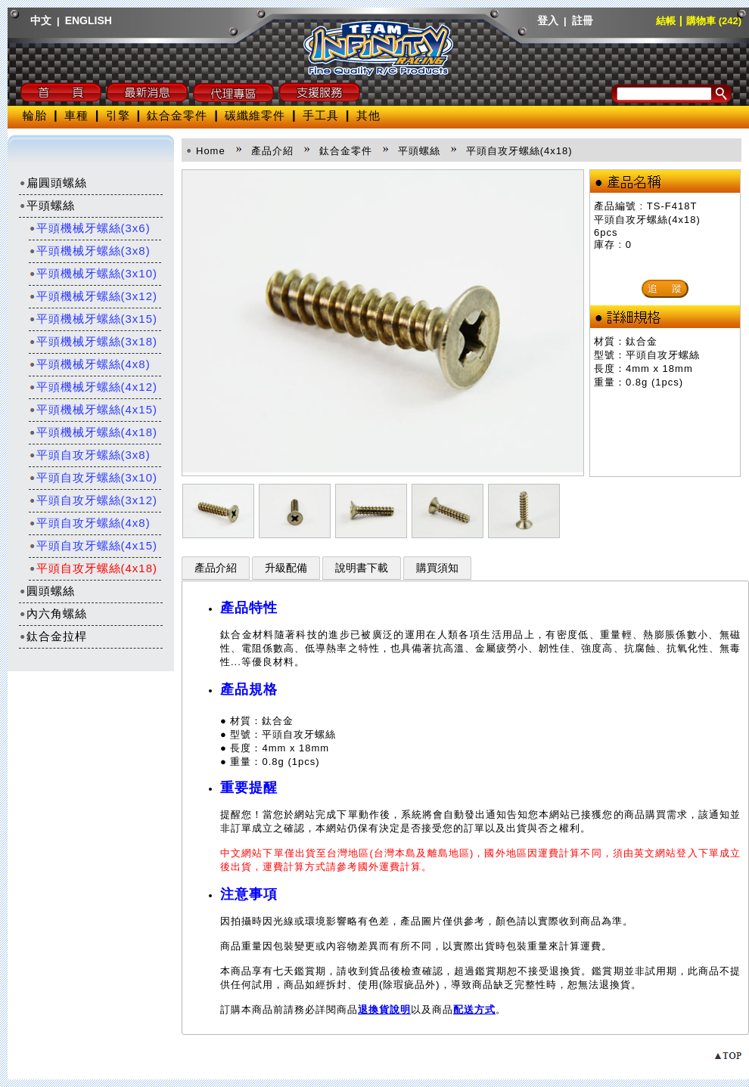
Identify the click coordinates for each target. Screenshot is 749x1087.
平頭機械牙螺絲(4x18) (93, 432)
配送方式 (474, 1009)
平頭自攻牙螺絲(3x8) (90, 454)
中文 (40, 20)
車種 (76, 115)
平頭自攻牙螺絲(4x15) (93, 545)
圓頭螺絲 (47, 590)
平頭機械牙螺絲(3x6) (90, 227)
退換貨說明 (384, 1009)
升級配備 (286, 568)
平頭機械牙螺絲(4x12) (93, 386)
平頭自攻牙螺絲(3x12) (93, 500)
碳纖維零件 (255, 115)
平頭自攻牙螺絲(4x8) (90, 522)
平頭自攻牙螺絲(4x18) (93, 568)
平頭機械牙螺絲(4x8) (90, 364)
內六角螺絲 (53, 613)
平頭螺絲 (47, 205)
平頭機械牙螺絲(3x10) (93, 273)
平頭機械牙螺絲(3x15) (93, 318)
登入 (547, 20)
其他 (368, 115)
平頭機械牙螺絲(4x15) (93, 409)
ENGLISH (88, 20)
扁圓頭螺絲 (53, 182)
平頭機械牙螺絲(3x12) (93, 296)
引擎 (118, 115)
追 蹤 (665, 288)
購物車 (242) (713, 20)
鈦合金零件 (177, 115)
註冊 (582, 20)
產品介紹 (215, 568)
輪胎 (35, 115)
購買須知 (437, 568)
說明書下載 (361, 568)
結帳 (666, 20)
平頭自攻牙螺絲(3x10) (93, 477)
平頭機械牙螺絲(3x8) (90, 250)
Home (210, 150)
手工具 (321, 115)
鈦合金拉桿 (53, 636)
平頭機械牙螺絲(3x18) (93, 341)
